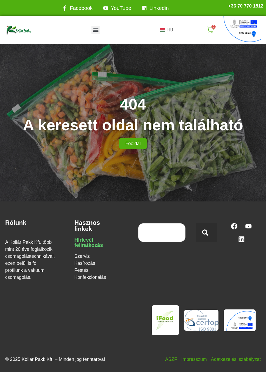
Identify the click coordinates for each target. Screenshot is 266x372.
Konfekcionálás (90, 277)
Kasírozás (84, 263)
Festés (81, 270)
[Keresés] (206, 232)
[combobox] (161, 232)
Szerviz (82, 256)
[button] (95, 30)
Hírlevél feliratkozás (88, 242)
